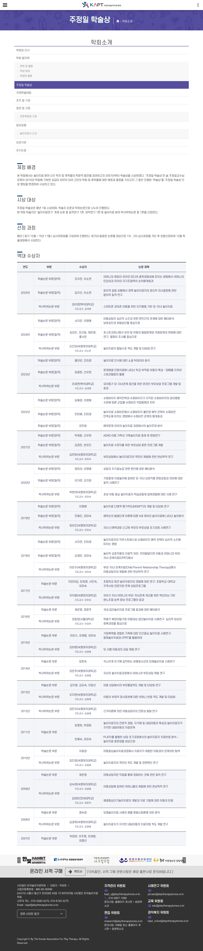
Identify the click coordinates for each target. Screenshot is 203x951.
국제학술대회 (23, 92)
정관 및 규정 (23, 108)
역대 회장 (25, 71)
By (32, 939)
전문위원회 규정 (28, 116)
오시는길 (21, 150)
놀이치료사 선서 (28, 133)
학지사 (75, 872)
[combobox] (41, 914)
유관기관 (21, 142)
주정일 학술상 (24, 85)
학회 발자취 (22, 58)
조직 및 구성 (23, 100)
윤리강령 (21, 125)
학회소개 (127, 21)
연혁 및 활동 (26, 66)
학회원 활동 (26, 76)
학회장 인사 (22, 50)
